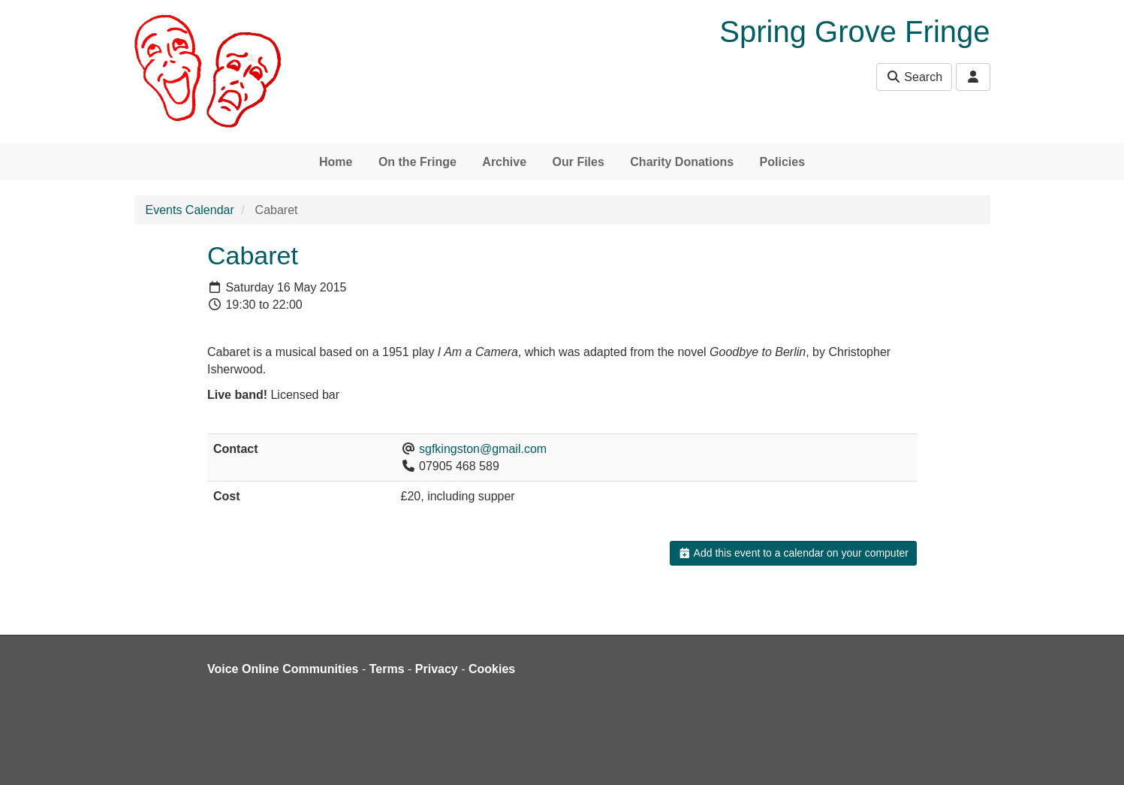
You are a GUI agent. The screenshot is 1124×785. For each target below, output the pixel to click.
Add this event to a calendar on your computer (793, 553)
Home (335, 161)
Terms (387, 669)
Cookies (492, 669)
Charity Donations (682, 161)
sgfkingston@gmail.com (483, 448)
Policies (782, 161)
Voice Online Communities (283, 669)
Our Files (578, 161)
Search (914, 77)
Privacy (436, 669)
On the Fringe (417, 161)
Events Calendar (190, 210)
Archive (504, 161)
